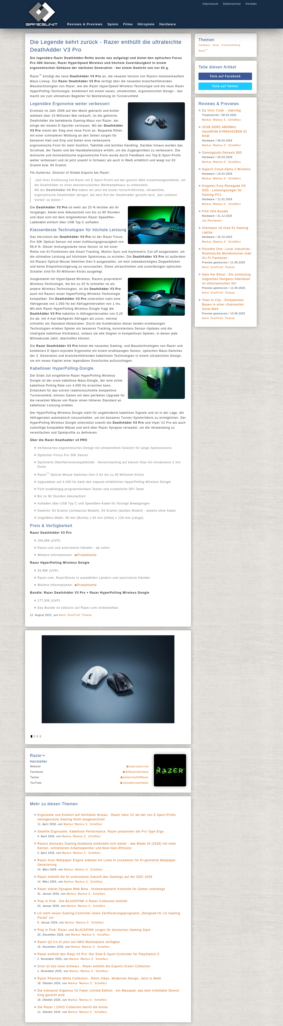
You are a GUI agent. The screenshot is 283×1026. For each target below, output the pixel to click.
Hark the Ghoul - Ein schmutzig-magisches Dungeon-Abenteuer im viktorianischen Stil (227, 279)
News (216, 45)
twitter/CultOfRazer (136, 777)
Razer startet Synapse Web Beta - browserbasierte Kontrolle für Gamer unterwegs (101, 889)
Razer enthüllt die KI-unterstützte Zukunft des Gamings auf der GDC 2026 (94, 877)
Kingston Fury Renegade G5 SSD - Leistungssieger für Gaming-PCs (224, 190)
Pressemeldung (231, 45)
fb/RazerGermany (137, 772)
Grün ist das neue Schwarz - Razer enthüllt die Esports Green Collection (93, 966)
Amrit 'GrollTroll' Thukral (75, 615)
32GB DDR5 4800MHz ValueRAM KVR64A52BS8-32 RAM (224, 131)
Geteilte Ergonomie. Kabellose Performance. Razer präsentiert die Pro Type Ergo (100, 831)
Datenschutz (232, 3)
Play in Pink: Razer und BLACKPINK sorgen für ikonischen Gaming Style (93, 930)
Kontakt (251, 3)
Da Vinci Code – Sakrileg (221, 110)
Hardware (167, 24)
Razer (203, 50)
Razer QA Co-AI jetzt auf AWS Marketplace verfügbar (78, 942)
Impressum (210, 3)
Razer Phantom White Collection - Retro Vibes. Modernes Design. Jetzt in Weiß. (99, 978)
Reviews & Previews (85, 24)
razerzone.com (139, 766)
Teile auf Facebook (225, 76)
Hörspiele (146, 24)
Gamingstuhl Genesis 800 (222, 152)
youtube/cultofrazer (136, 782)
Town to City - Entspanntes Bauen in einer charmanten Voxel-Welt (223, 304)
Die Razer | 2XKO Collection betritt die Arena (72, 1007)
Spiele (112, 24)
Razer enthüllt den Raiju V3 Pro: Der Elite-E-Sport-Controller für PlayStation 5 (98, 954)
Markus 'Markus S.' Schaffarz (83, 824)
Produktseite (87, 555)
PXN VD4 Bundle (215, 211)
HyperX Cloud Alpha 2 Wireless (226, 169)
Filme (128, 24)
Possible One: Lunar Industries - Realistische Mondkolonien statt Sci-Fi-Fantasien (227, 253)
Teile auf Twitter (225, 86)
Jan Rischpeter (212, 220)
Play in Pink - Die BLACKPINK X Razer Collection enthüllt (82, 901)
